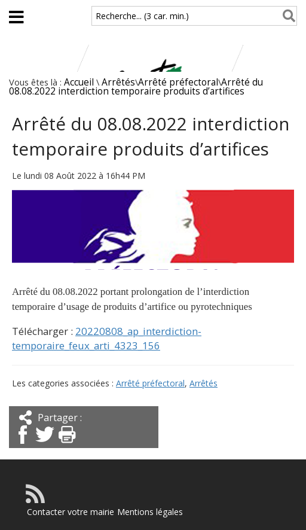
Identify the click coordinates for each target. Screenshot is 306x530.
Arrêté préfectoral (178, 82)
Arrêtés (118, 82)
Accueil (79, 82)
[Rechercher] (286, 15)
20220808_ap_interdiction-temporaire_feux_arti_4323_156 (106, 338)
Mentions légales (150, 511)
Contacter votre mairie (70, 511)
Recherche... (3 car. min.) (142, 16)
